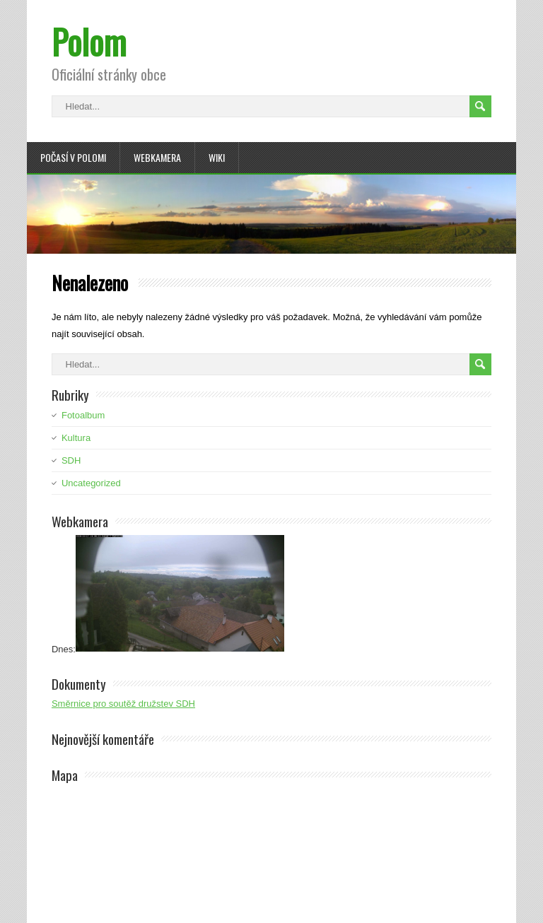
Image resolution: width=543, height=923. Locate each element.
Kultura (76, 438)
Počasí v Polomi (73, 157)
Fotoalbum (83, 415)
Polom (89, 41)
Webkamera (157, 157)
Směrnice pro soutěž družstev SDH (123, 703)
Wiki (217, 157)
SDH (71, 460)
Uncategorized (91, 483)
